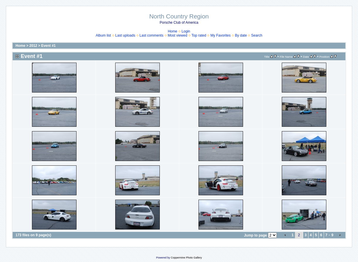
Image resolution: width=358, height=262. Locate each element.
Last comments (151, 35)
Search (256, 35)
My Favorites (221, 35)
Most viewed (177, 35)
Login (185, 31)
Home (172, 31)
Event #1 (48, 46)
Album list (103, 35)
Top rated (198, 35)
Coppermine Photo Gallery (186, 257)
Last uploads (125, 35)
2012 (33, 46)
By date (241, 35)
